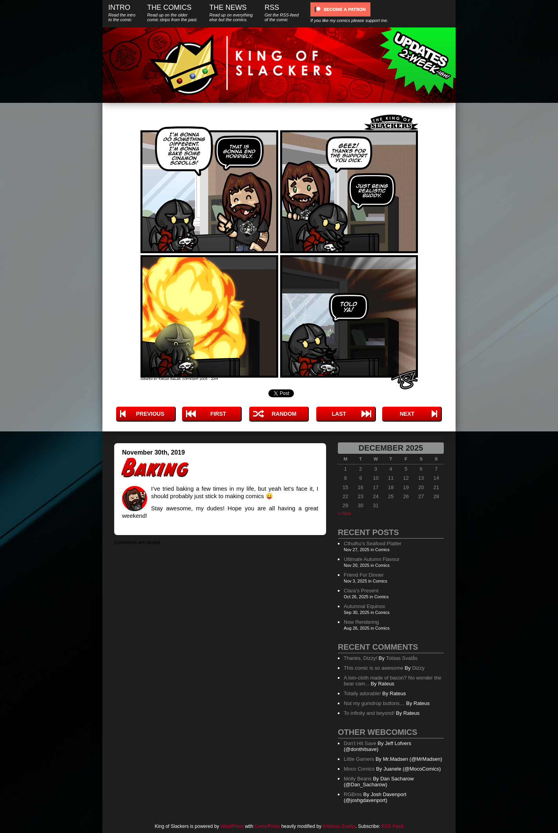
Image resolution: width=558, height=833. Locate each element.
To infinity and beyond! (369, 713)
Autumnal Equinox (364, 606)
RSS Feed (392, 826)
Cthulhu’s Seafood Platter (372, 543)
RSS (281, 13)
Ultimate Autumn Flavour (371, 559)
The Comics (172, 13)
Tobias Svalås (401, 658)
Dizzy (418, 668)
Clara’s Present (361, 591)
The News (231, 13)
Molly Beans (358, 779)
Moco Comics (359, 769)
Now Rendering (361, 622)
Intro (121, 13)
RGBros (353, 794)
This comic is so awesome (373, 668)
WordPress (232, 826)
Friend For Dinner (364, 575)
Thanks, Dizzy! (360, 658)
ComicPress (267, 826)
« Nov (344, 513)
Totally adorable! (362, 693)
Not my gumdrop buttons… (374, 703)
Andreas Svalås (339, 826)
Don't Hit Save (360, 743)
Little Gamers (359, 759)
